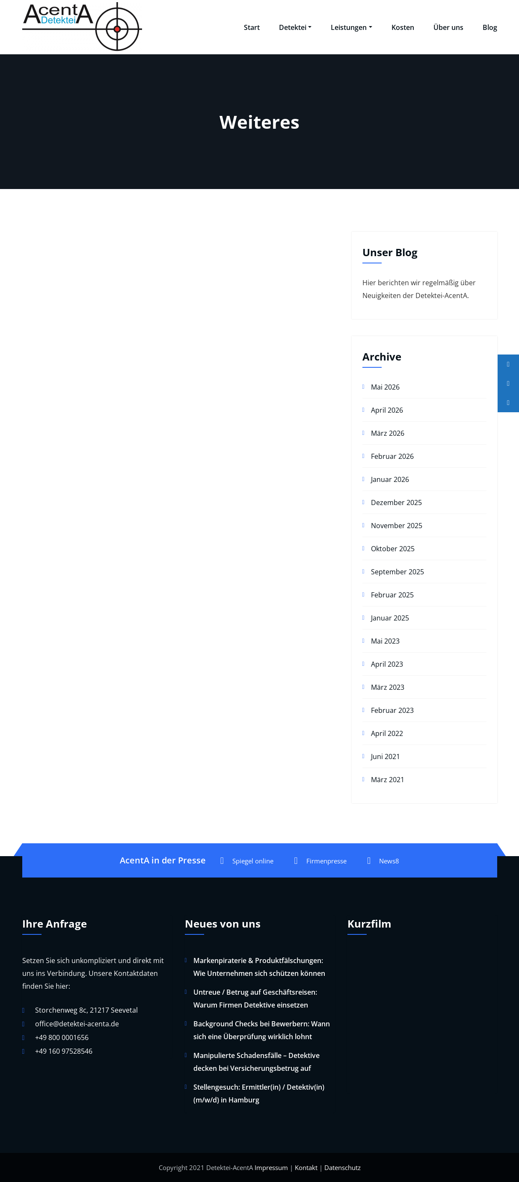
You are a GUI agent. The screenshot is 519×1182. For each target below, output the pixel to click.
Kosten (402, 27)
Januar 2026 (390, 479)
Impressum (271, 1167)
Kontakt (306, 1167)
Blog (490, 27)
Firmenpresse (320, 861)
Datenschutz (342, 1167)
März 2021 (387, 779)
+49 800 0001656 (62, 1037)
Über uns (448, 27)
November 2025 (396, 525)
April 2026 (387, 410)
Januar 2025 (390, 618)
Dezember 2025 (396, 502)
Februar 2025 (392, 595)
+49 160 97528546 (63, 1051)
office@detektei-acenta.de (77, 1023)
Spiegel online (246, 861)
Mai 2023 (385, 641)
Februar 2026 (392, 456)
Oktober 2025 (393, 548)
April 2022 (387, 733)
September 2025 (397, 571)
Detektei (295, 27)
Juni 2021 (385, 756)
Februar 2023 (392, 710)
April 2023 (387, 664)
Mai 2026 (385, 387)
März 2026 (387, 433)
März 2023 (387, 687)
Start (252, 27)
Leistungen (351, 27)
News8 (383, 861)
